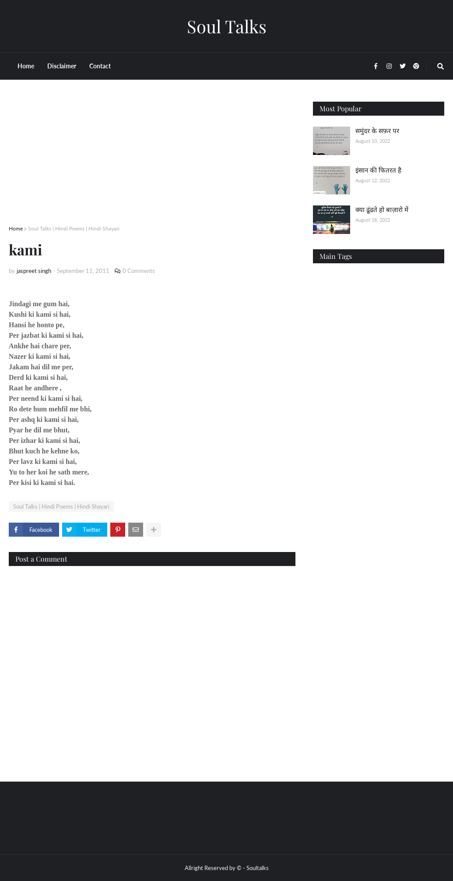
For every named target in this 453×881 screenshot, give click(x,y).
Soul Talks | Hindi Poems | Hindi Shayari (73, 228)
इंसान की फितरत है (378, 170)
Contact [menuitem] (100, 66)
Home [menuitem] (26, 66)
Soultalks (257, 867)
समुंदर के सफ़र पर (377, 130)
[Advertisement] (152, 163)
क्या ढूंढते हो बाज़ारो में (381, 209)
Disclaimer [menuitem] (61, 66)
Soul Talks (227, 26)
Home (16, 228)
